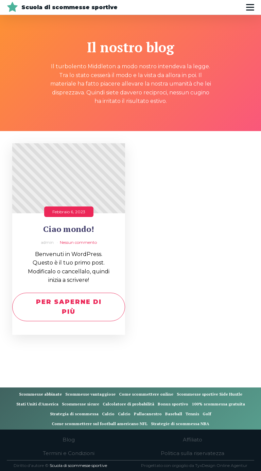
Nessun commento (78, 242)
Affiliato (192, 439)
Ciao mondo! (68, 229)
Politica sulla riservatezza (192, 453)
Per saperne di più (69, 306)
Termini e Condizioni (68, 453)
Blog (69, 439)
